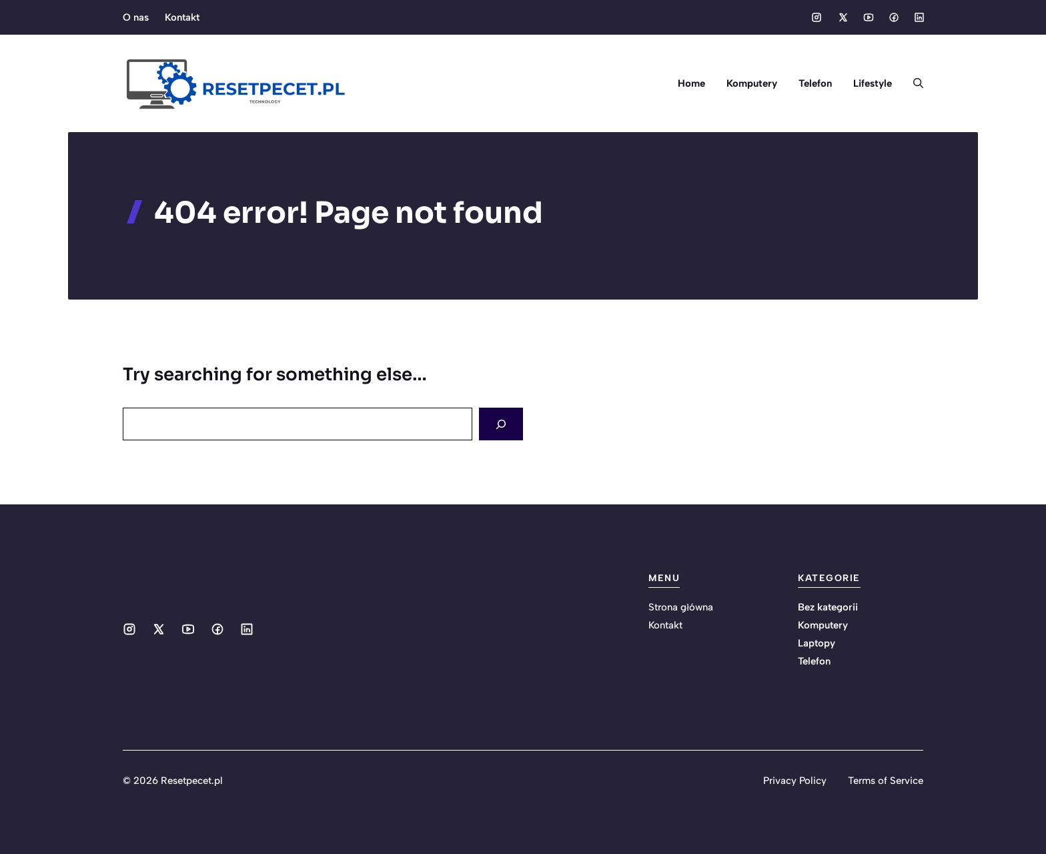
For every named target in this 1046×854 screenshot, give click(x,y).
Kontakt (182, 17)
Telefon (815, 83)
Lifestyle (872, 83)
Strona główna (680, 607)
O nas (136, 17)
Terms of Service (885, 781)
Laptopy (816, 643)
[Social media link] (816, 17)
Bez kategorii (828, 607)
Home (691, 83)
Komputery (751, 83)
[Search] (501, 424)
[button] (913, 83)
